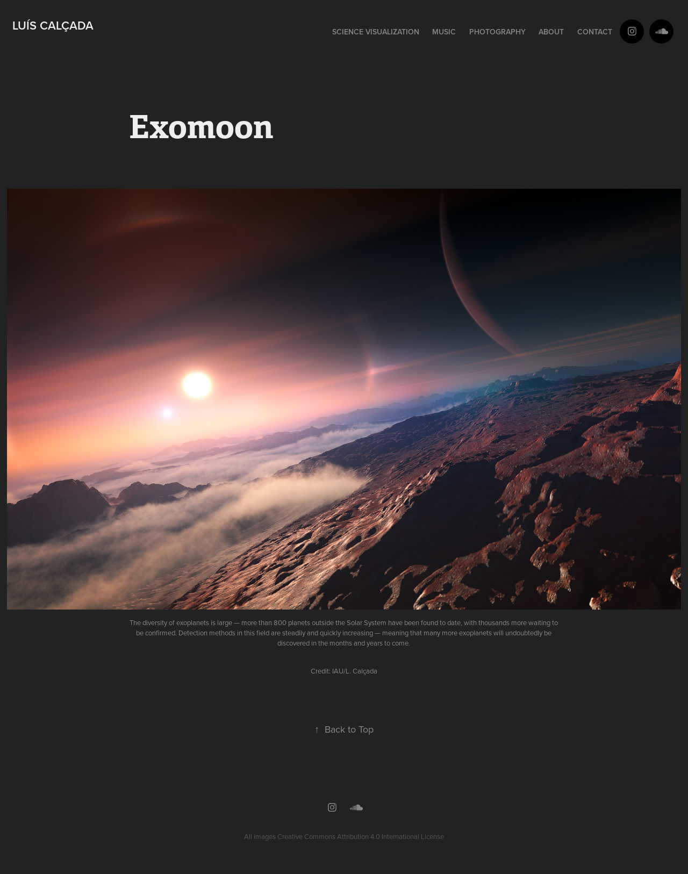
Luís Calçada (53, 25)
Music (444, 31)
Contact (594, 31)
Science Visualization (375, 31)
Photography (497, 31)
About (551, 31)
